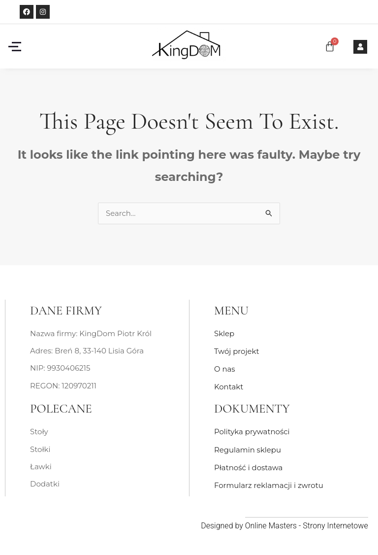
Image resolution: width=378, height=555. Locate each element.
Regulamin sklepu (248, 447)
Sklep (224, 334)
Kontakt (229, 386)
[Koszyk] (329, 46)
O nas (224, 368)
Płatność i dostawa (248, 465)
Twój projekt (236, 351)
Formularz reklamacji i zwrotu (269, 482)
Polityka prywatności (252, 430)
